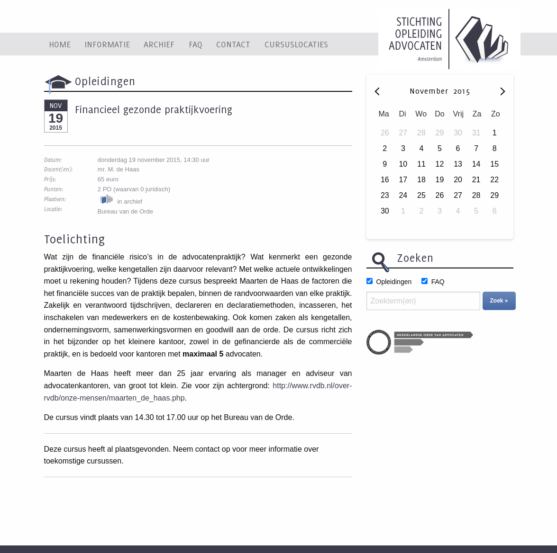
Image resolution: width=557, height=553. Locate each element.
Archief (159, 44)
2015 (461, 91)
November (430, 91)
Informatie (107, 44)
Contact (233, 44)
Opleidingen (394, 281)
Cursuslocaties (296, 44)
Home (60, 44)
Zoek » (499, 300)
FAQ (195, 44)
